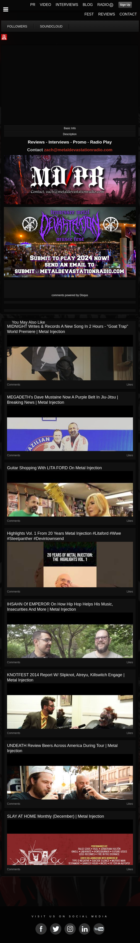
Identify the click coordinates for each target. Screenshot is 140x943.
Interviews (59, 142)
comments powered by (70, 295)
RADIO (103, 5)
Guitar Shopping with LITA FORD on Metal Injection (54, 468)
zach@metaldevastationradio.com (78, 149)
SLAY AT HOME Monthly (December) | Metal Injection (55, 816)
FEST (89, 14)
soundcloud (51, 26)
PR (32, 5)
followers (17, 26)
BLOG (88, 5)
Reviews (37, 142)
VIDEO (45, 5)
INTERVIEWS (67, 5)
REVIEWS (106, 14)
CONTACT (128, 14)
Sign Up (125, 4)
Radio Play (101, 142)
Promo (80, 142)
